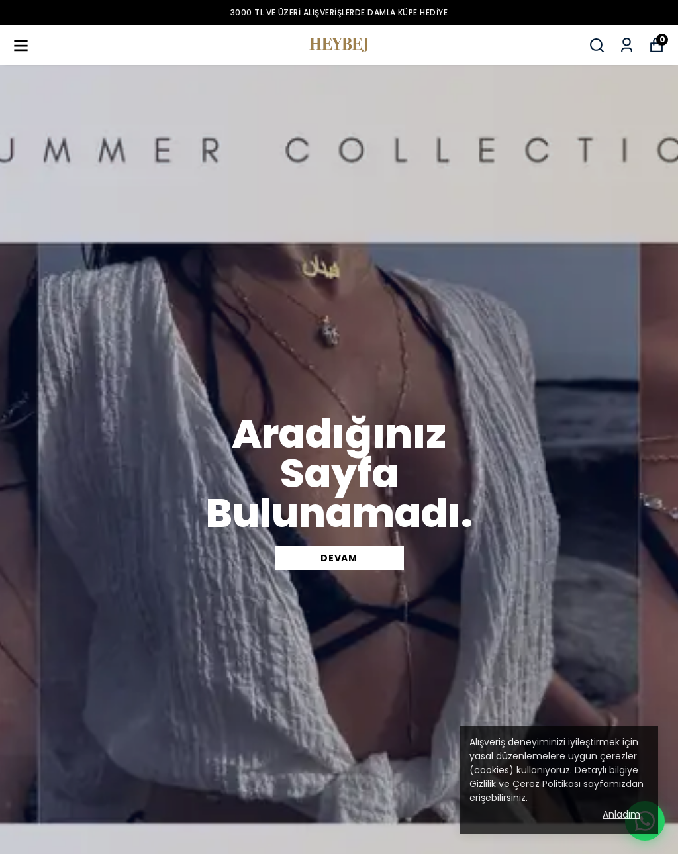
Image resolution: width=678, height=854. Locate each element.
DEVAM (339, 558)
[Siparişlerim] (626, 45)
